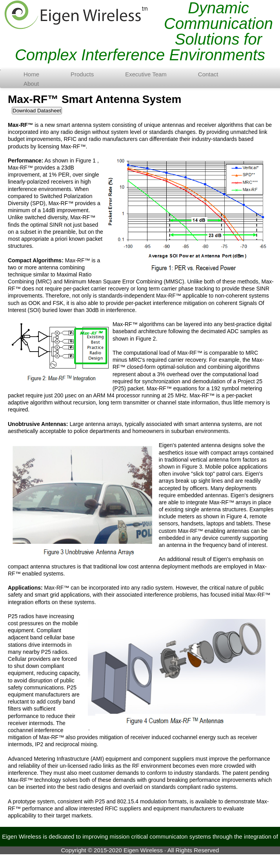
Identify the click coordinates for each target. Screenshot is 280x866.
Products (82, 74)
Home (31, 74)
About (31, 83)
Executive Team (146, 74)
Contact (208, 74)
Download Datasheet (37, 111)
